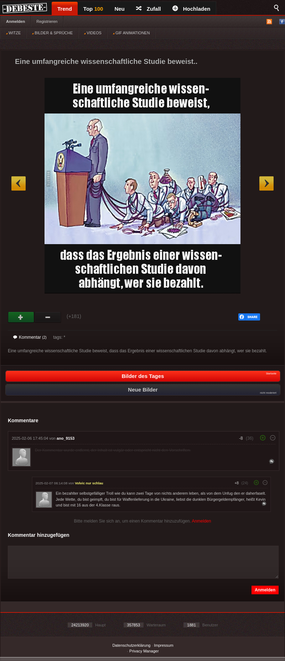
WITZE (13, 33)
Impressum (163, 645)
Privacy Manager (144, 651)
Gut (21, 317)
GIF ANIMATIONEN (131, 33)
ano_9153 (65, 438)
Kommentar (30, 337)
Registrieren (46, 21)
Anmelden (15, 21)
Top (93, 9)
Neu (119, 9)
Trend (64, 9)
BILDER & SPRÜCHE (52, 33)
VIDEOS (93, 33)
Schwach (48, 317)
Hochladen (191, 9)
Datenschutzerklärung (131, 645)
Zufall (148, 9)
